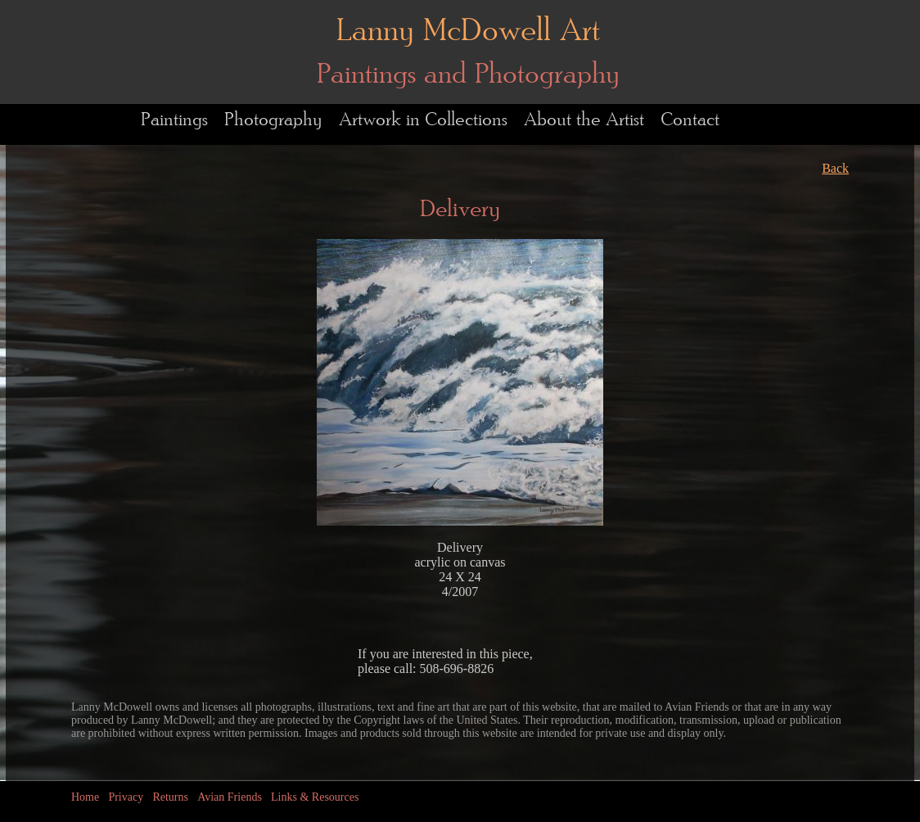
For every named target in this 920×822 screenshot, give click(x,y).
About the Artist (584, 120)
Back (835, 168)
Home (85, 797)
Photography (273, 120)
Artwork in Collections (423, 120)
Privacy (125, 797)
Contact (690, 120)
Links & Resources (315, 797)
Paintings (174, 120)
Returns (170, 797)
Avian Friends (229, 797)
